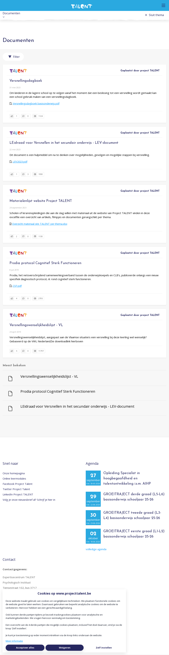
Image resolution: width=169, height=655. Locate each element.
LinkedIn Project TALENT (18, 494)
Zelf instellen (104, 647)
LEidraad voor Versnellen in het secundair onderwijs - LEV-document (64, 143)
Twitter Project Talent (16, 489)
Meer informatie (14, 640)
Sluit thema (154, 15)
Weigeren (64, 647)
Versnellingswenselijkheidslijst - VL (36, 325)
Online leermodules (14, 478)
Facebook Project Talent (17, 484)
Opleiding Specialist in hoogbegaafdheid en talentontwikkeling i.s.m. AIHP (127, 478)
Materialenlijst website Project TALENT (41, 201)
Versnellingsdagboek (26, 81)
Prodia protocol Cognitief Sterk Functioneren (45, 263)
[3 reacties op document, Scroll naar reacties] (26, 174)
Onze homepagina (14, 473)
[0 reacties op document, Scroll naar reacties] (26, 116)
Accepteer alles (25, 647)
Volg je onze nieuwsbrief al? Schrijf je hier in (29, 499)
